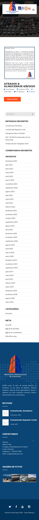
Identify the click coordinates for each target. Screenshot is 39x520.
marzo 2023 (10, 180)
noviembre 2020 (11, 237)
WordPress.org (11, 336)
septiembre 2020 (12, 241)
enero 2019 (10, 287)
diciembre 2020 (11, 233)
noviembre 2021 (11, 214)
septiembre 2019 (12, 268)
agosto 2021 (10, 226)
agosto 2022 (10, 191)
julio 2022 (9, 195)
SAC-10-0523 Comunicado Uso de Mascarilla (18, 138)
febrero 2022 (10, 207)
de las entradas (12, 329)
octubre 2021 (10, 218)
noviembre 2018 (11, 294)
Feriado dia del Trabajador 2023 (17, 144)
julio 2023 (9, 165)
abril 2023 (9, 176)
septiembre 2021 (12, 222)
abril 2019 (9, 279)
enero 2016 (10, 302)
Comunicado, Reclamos (14, 126)
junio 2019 (9, 271)
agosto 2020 (10, 245)
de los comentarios (14, 332)
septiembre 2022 (12, 188)
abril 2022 (9, 203)
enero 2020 (10, 256)
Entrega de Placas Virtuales (15, 133)
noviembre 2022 (11, 184)
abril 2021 (9, 230)
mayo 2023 (10, 172)
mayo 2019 (10, 275)
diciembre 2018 (11, 291)
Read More (12, 99)
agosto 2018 (10, 298)
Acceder (9, 325)
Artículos (32, 91)
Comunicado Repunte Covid (15, 129)
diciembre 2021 (11, 210)
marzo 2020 (10, 252)
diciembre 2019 (11, 260)
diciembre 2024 (11, 161)
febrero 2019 (10, 283)
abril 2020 (9, 249)
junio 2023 (9, 169)
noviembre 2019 (11, 264)
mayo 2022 (10, 199)
